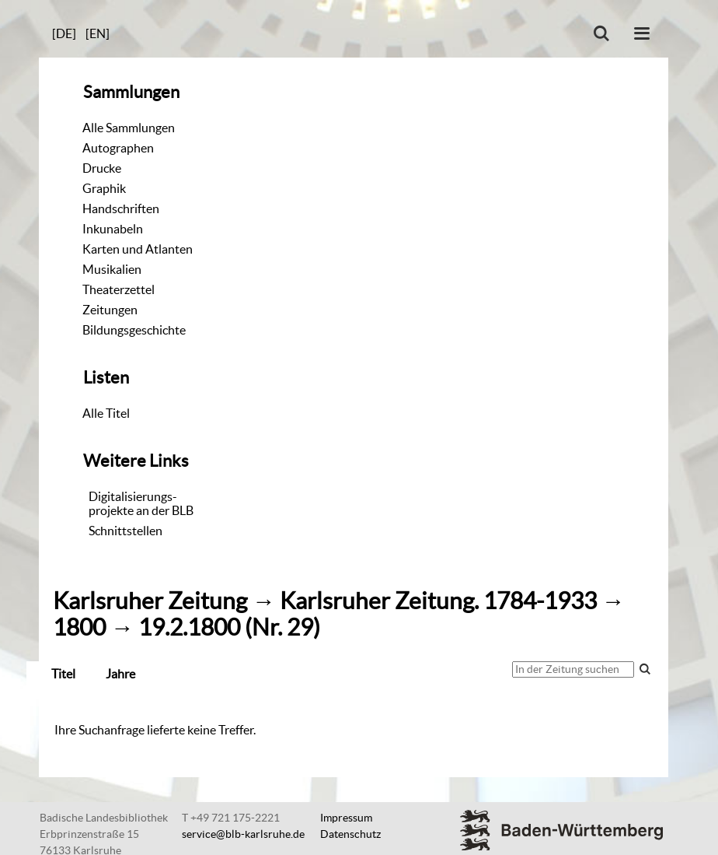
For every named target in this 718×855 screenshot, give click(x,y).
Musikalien (111, 269)
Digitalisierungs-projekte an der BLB (141, 503)
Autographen (118, 148)
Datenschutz (350, 834)
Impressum (346, 817)
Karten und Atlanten (137, 249)
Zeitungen (110, 310)
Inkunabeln (112, 229)
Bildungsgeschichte (134, 330)
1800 (79, 627)
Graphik (104, 188)
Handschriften (120, 208)
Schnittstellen (125, 531)
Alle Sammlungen (128, 128)
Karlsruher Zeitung (150, 601)
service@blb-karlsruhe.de (243, 834)
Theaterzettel (118, 289)
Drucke (101, 168)
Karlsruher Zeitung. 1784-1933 (438, 601)
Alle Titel (106, 413)
